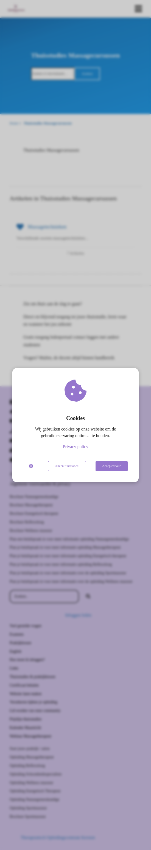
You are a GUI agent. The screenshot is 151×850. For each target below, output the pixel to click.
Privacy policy (75, 446)
